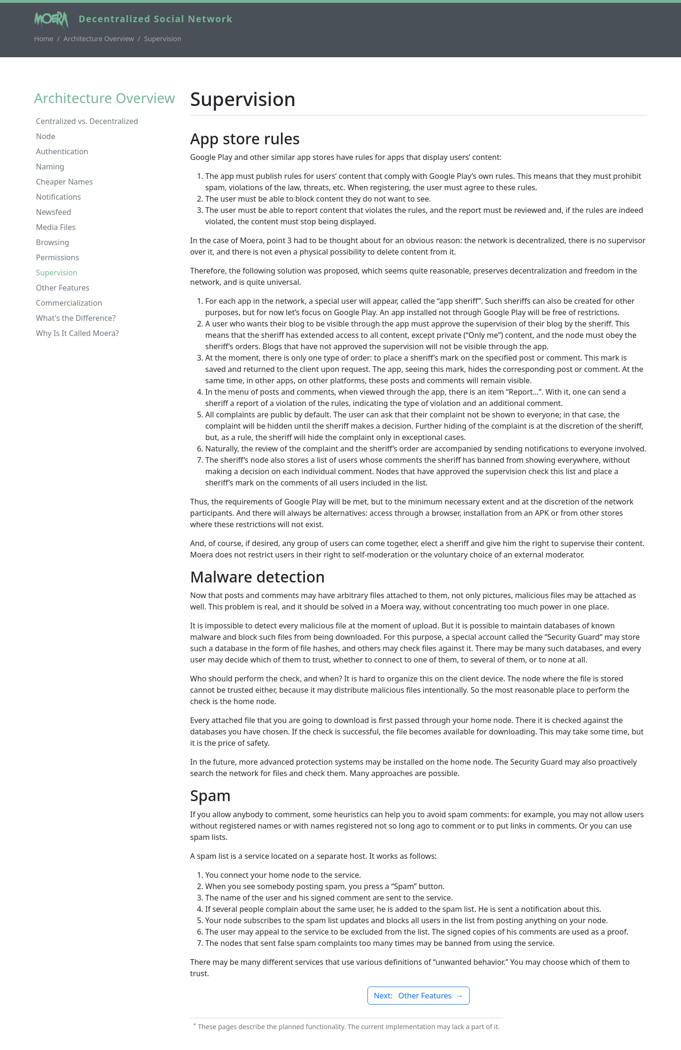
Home (43, 38)
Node (45, 136)
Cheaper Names (64, 181)
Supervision (57, 272)
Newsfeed (53, 212)
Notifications (58, 197)
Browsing (52, 242)
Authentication (62, 151)
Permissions (57, 257)
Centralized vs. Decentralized (87, 121)
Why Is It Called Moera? (77, 333)
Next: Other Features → (418, 995)
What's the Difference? (75, 318)
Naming (50, 166)
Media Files (56, 227)
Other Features (62, 287)
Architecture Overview (98, 38)
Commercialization (69, 303)
